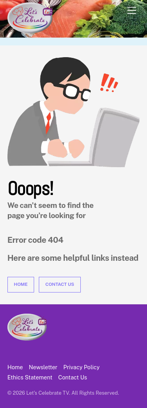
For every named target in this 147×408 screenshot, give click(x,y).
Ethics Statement (30, 377)
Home (20, 284)
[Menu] (132, 10)
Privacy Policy (82, 367)
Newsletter (43, 367)
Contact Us (59, 284)
